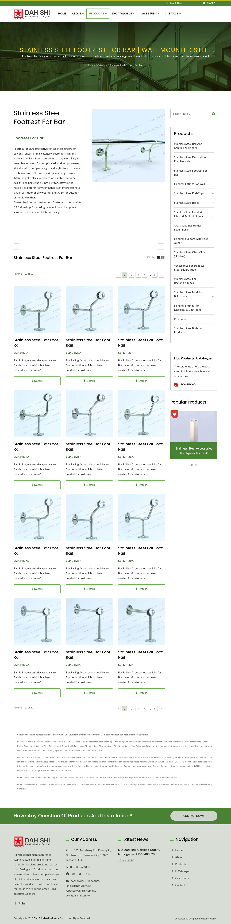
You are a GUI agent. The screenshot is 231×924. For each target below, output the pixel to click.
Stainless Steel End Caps (149, 784)
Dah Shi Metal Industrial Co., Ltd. (51, 918)
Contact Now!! (193, 815)
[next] (161, 246)
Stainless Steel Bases (186, 202)
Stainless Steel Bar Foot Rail (36, 343)
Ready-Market (209, 918)
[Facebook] (15, 903)
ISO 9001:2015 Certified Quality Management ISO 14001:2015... (139, 852)
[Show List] (163, 257)
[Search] (185, 3)
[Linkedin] (23, 903)
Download (184, 384)
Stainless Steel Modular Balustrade (188, 294)
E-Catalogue (123, 13)
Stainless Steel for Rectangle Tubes (185, 280)
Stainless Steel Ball (71, 784)
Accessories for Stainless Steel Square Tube (189, 267)
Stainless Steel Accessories (93, 784)
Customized (181, 319)
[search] (167, 3)
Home (62, 13)
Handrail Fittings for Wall (189, 183)
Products (98, 13)
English (212, 3)
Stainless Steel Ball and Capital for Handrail (188, 145)
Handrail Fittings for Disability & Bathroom (187, 307)
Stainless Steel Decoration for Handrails (190, 159)
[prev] (16, 246)
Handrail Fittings (129, 784)
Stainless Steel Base (170, 784)
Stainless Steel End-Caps (189, 193)
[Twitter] (19, 903)
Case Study (149, 13)
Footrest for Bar (113, 784)
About (78, 13)
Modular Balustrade (189, 784)
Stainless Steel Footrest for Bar (126, 65)
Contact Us (22, 788)
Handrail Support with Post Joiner (191, 240)
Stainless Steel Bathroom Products (189, 330)
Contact (173, 13)
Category (102, 65)
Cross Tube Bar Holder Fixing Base (187, 227)
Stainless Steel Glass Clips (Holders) (189, 254)
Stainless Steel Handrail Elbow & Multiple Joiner (188, 214)
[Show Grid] (158, 257)
